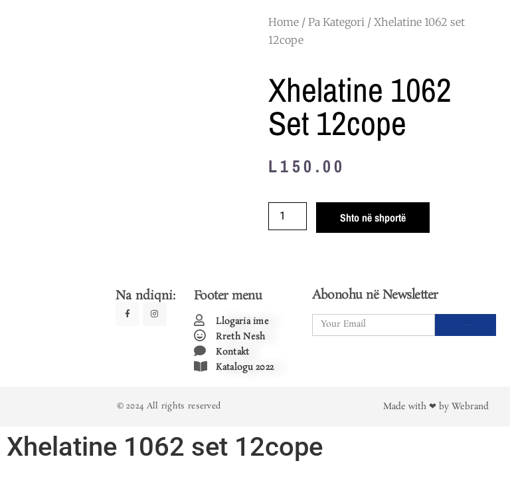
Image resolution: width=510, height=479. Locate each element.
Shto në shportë (373, 217)
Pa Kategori (336, 22)
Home (283, 22)
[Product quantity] (287, 216)
